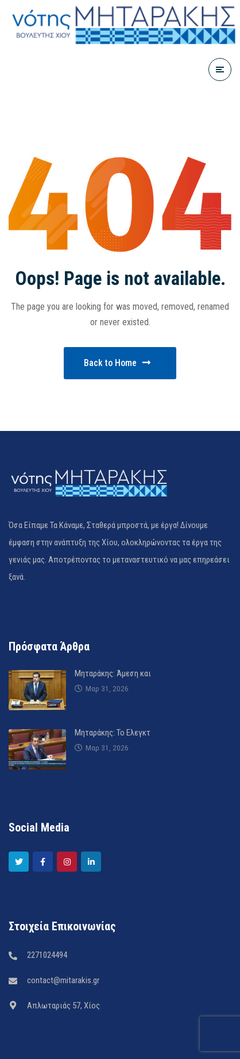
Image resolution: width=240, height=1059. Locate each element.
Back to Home (117, 362)
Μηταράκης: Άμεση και (113, 673)
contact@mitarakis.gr (63, 980)
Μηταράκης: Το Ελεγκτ (112, 732)
